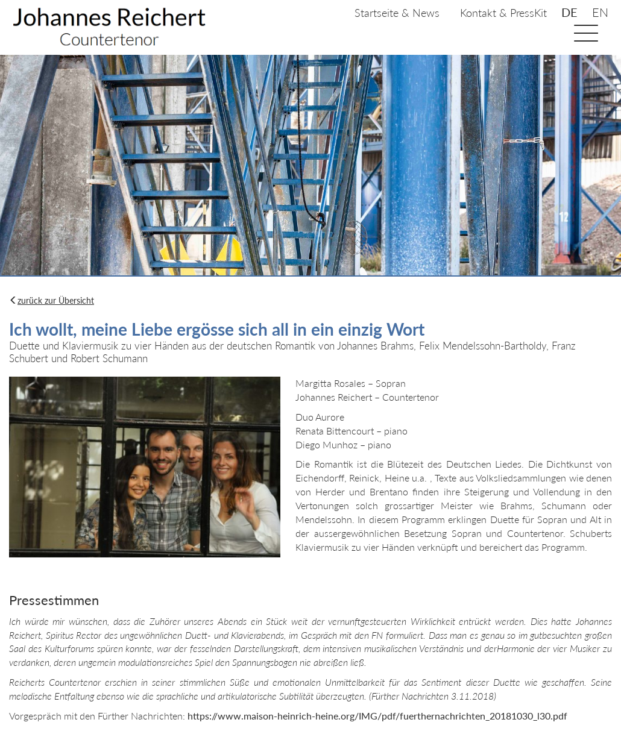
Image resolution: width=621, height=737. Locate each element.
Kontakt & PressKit (503, 12)
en (600, 12)
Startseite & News (397, 12)
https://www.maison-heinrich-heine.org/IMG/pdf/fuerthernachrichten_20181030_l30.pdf (377, 715)
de (569, 12)
